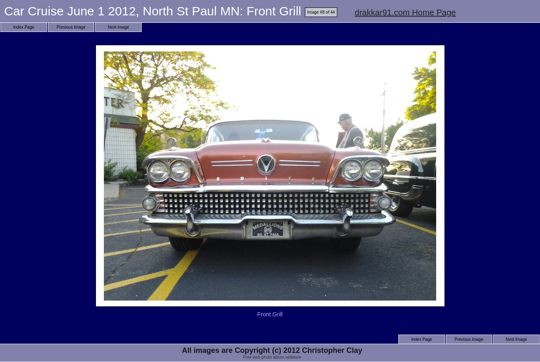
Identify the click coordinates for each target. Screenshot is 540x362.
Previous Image (70, 27)
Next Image (118, 27)
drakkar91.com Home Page (405, 12)
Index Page (23, 27)
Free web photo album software (272, 357)
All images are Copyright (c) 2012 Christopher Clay (272, 350)
